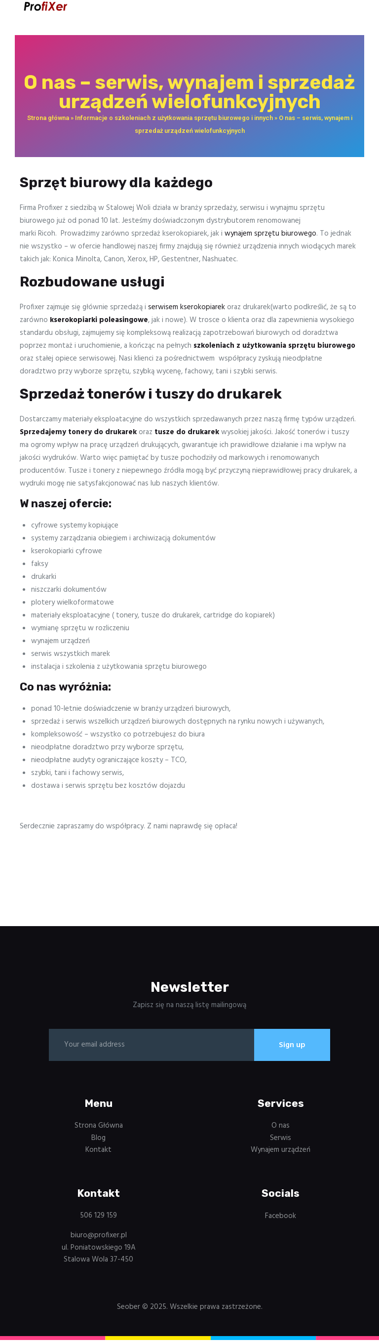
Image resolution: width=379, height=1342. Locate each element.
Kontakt (98, 1152)
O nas (280, 1127)
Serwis (280, 1139)
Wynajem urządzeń (280, 1152)
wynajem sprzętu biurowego (270, 234)
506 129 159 (98, 1217)
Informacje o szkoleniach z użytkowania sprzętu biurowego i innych (174, 118)
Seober (128, 1308)
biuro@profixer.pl (99, 1237)
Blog (98, 1139)
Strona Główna (99, 1127)
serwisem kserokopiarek (186, 307)
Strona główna (48, 118)
